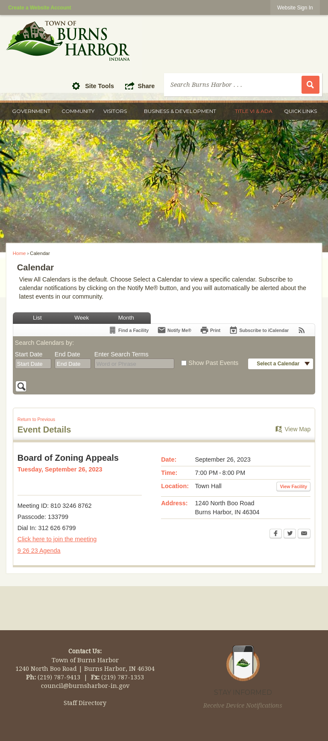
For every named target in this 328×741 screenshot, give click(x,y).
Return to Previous (36, 419)
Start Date (29, 354)
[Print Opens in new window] (210, 330)
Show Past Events (213, 362)
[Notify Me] (174, 330)
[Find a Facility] (128, 330)
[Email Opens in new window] (304, 534)
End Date (67, 354)
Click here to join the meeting (57, 539)
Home (19, 253)
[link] (295, 7)
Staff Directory (85, 703)
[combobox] (33, 363)
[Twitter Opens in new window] (290, 534)
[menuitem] (31, 111)
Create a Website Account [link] (39, 8)
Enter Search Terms (121, 354)
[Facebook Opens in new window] (275, 534)
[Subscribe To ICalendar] (259, 330)
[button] (78, 85)
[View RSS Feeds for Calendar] (301, 330)
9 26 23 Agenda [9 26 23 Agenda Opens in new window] (39, 550)
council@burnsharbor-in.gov (85, 685)
